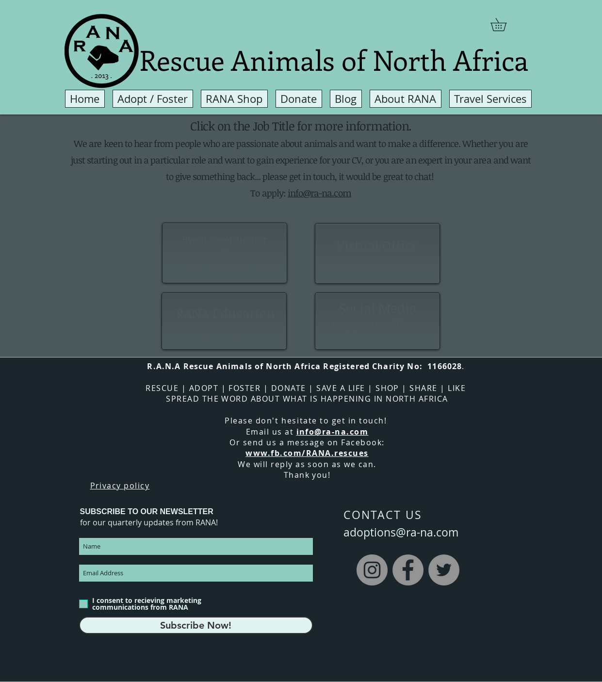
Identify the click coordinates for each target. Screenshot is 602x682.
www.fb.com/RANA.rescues (306, 453)
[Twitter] (443, 569)
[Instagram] (372, 569)
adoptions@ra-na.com (400, 532)
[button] (504, 24)
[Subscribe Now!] (196, 625)
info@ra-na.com (319, 193)
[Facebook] (407, 569)
